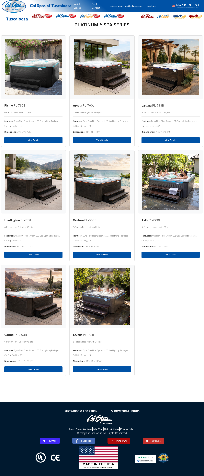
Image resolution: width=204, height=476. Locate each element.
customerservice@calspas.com (126, 6)
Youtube (153, 440)
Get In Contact (96, 6)
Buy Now (151, 6)
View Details (33, 140)
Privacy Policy (127, 428)
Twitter (49, 440)
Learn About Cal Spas (80, 428)
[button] (147, 16)
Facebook (83, 441)
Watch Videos (77, 6)
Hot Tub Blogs (111, 428)
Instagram (119, 440)
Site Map (98, 428)
